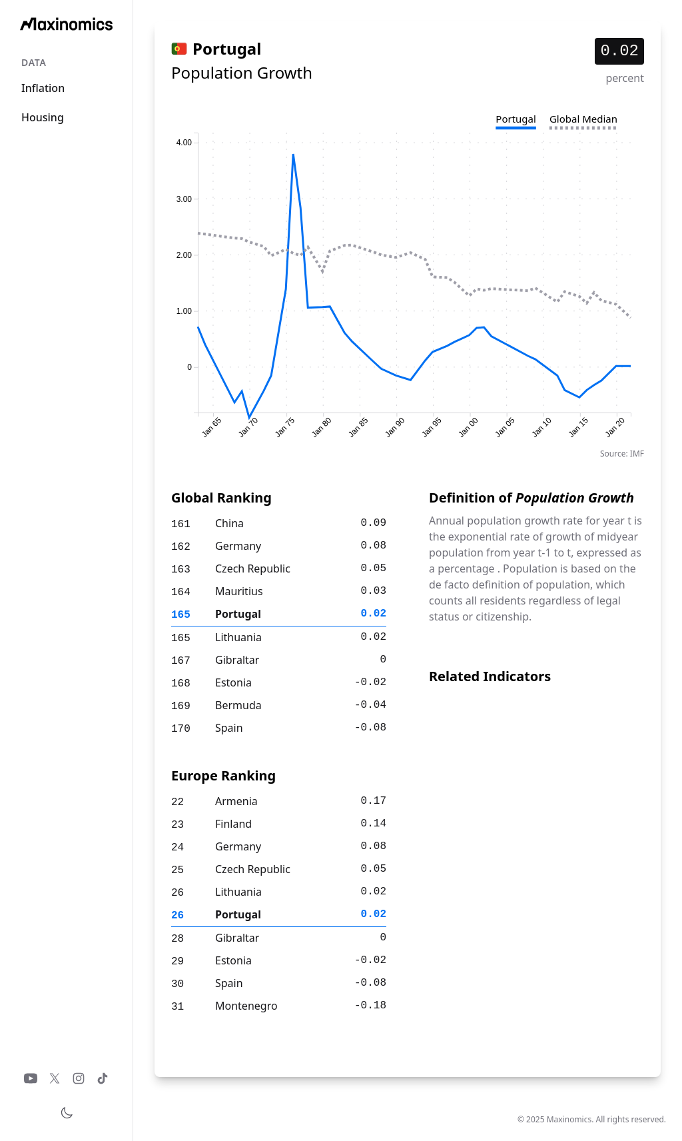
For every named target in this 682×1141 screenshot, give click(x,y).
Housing (42, 117)
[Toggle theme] (67, 1113)
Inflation (43, 88)
